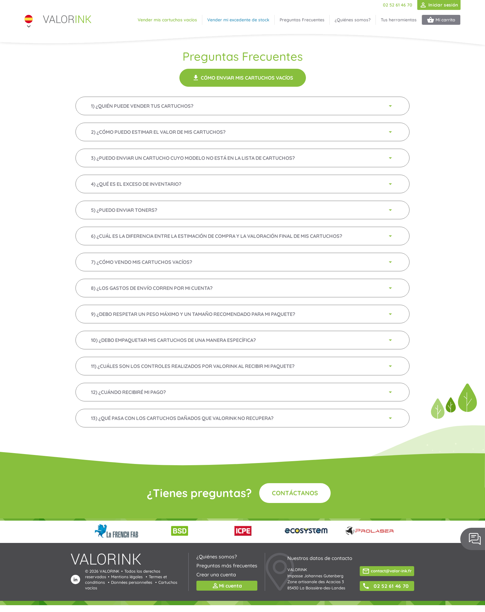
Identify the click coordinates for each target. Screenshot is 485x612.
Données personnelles (131, 582)
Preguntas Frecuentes (302, 20)
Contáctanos (295, 493)
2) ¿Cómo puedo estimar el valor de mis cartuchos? (242, 132)
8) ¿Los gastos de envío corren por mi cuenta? (242, 288)
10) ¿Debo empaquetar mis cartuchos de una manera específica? (242, 340)
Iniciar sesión (438, 5)
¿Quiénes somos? (353, 20)
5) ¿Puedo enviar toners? (242, 210)
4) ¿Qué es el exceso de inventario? (242, 184)
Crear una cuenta (216, 574)
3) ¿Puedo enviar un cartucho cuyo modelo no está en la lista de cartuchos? (242, 158)
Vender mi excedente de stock (238, 20)
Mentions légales (127, 576)
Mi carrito (441, 20)
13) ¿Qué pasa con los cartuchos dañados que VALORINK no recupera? (242, 418)
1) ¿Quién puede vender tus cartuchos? (242, 106)
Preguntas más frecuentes (226, 565)
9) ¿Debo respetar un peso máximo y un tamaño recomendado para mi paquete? (242, 314)
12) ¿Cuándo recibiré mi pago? (242, 392)
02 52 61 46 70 (397, 5)
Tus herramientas (399, 20)
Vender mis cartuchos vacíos (167, 20)
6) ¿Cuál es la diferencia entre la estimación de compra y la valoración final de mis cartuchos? (242, 236)
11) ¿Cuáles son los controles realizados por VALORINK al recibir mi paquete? (242, 366)
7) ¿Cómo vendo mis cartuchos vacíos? (242, 262)
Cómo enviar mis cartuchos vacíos (242, 77)
